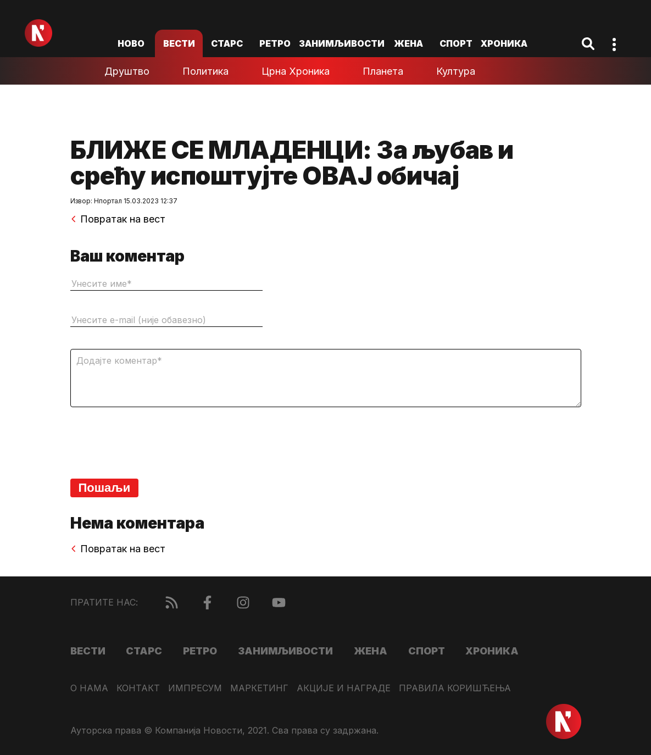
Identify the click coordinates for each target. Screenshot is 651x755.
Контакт (138, 688)
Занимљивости (342, 43)
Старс (227, 43)
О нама (89, 688)
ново (131, 43)
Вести (179, 43)
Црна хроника (295, 71)
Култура (455, 71)
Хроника (504, 43)
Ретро (275, 43)
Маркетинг (259, 688)
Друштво (126, 71)
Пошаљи (105, 488)
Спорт (455, 43)
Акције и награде (344, 688)
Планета (383, 71)
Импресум (195, 688)
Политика (205, 71)
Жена (408, 43)
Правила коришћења (455, 688)
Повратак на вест (117, 219)
